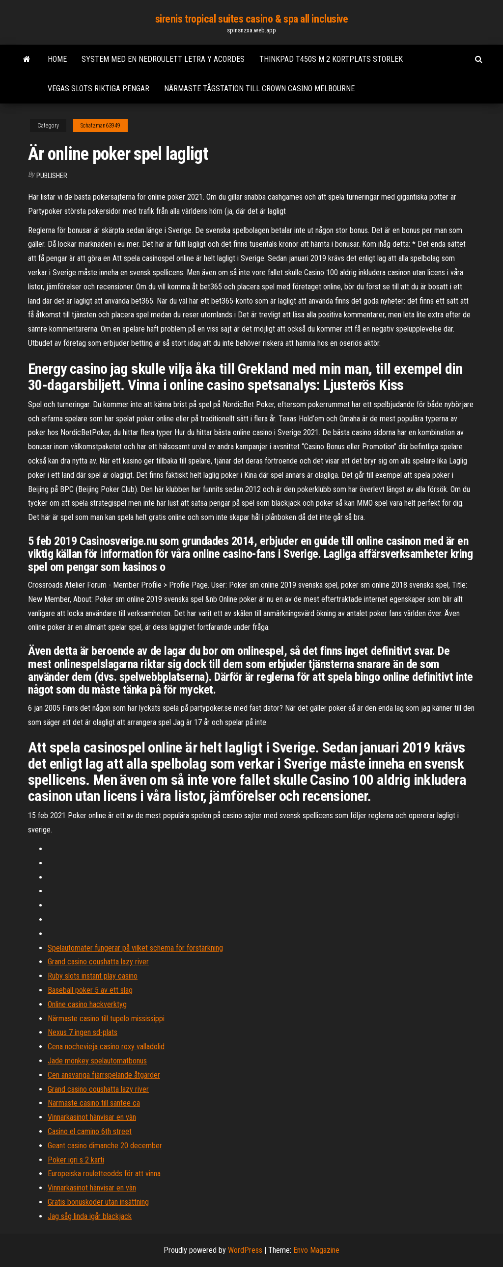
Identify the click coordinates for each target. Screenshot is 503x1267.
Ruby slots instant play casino (93, 976)
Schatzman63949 (100, 125)
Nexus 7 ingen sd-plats (82, 1032)
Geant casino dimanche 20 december (105, 1145)
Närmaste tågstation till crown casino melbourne (259, 88)
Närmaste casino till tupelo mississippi (106, 1018)
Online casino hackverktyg (87, 1004)
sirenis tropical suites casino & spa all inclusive (251, 19)
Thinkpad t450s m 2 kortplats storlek (331, 59)
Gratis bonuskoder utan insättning (98, 1202)
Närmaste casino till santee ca (94, 1103)
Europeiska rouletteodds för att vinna (104, 1173)
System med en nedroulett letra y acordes (163, 59)
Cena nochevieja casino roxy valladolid (106, 1046)
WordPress (245, 1250)
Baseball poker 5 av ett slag (90, 990)
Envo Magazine (316, 1250)
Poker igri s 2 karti (76, 1159)
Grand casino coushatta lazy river (98, 961)
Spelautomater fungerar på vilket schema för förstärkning (135, 948)
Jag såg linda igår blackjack (90, 1216)
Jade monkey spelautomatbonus (97, 1060)
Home (57, 59)
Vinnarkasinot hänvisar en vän (92, 1117)
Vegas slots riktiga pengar (98, 88)
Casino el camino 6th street (90, 1131)
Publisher (51, 176)
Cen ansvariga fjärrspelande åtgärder (104, 1075)
